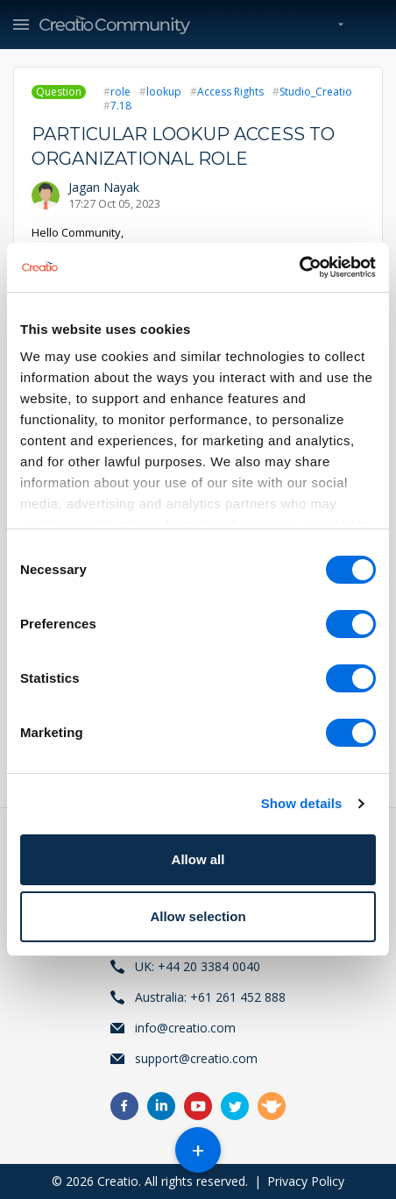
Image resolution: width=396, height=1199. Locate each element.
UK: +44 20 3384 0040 (197, 966)
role (120, 91)
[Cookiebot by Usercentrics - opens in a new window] (299, 267)
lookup (163, 91)
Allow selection (197, 916)
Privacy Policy (305, 1181)
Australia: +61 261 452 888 (210, 997)
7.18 (120, 105)
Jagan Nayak (103, 187)
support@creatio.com (196, 1058)
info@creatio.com (185, 1027)
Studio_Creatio (315, 91)
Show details (302, 803)
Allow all (198, 859)
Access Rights (230, 91)
